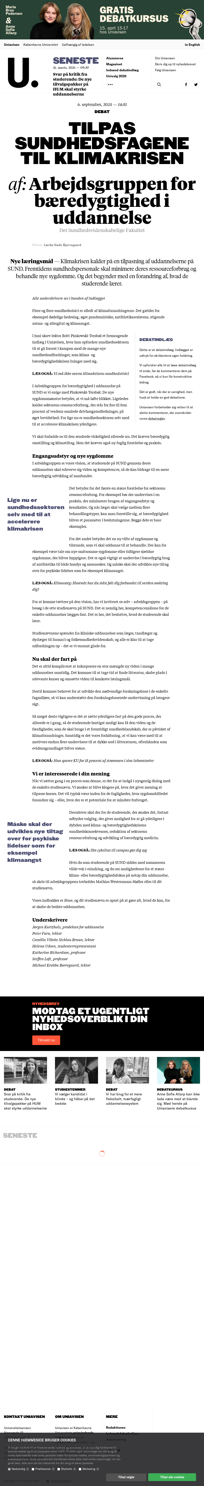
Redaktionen (116, 1427)
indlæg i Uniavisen (48, 341)
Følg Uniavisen (165, 70)
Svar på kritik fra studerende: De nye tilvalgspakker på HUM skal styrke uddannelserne (72, 84)
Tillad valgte (126, 1477)
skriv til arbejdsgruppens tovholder (66, 881)
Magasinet (114, 64)
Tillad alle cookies (172, 1477)
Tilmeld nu (46, 1040)
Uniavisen (11, 44)
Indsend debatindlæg (122, 70)
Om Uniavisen (165, 58)
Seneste (76, 61)
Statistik (68, 1468)
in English (192, 44)
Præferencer (45, 1468)
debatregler (156, 418)
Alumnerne (114, 58)
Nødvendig (20, 1468)
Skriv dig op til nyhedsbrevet (175, 64)
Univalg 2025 (116, 76)
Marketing (90, 1468)
